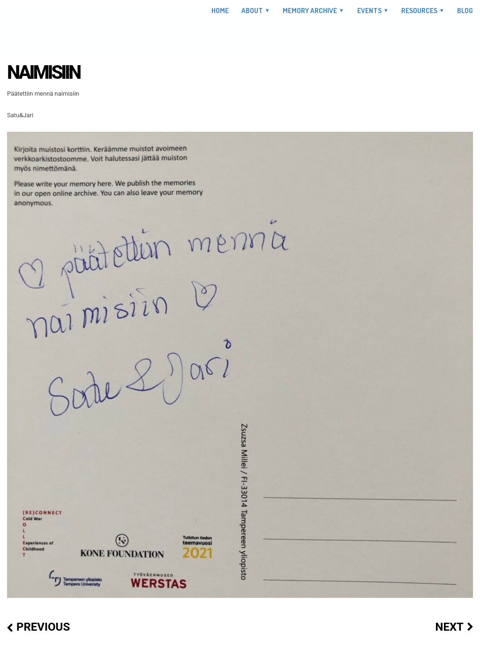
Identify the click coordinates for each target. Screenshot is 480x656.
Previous (43, 627)
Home (220, 11)
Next (449, 627)
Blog (465, 11)
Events (369, 10)
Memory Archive (310, 10)
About (252, 10)
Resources (419, 10)
